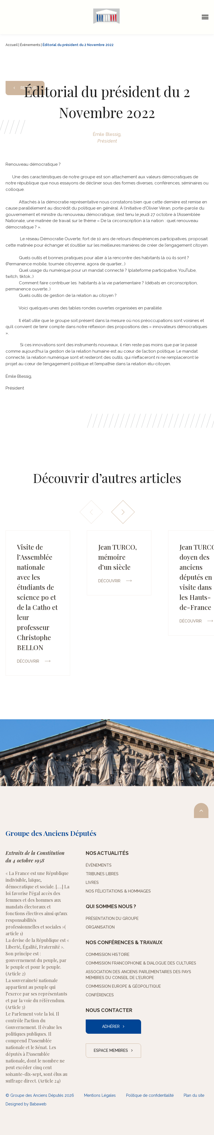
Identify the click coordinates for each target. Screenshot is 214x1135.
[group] (38, 603)
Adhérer (111, 1026)
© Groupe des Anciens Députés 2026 (40, 1095)
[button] (123, 512)
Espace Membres (111, 1050)
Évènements (30, 45)
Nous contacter (109, 1010)
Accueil (12, 45)
